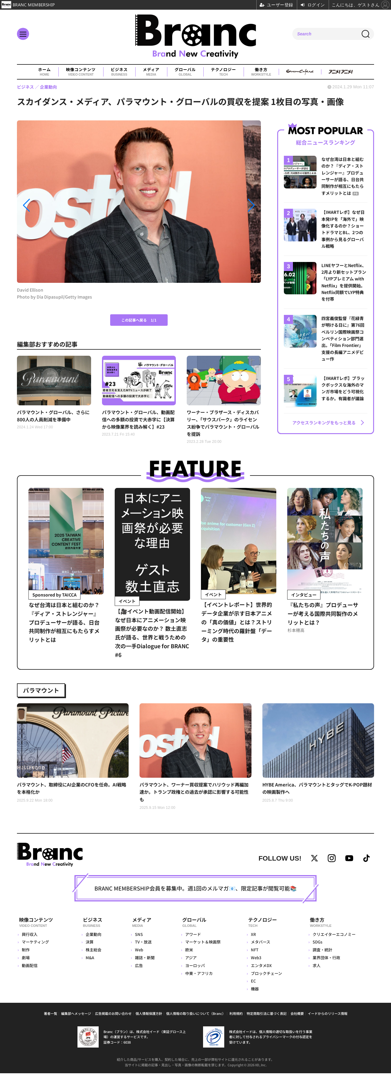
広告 (138, 971)
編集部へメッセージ (76, 1019)
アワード (192, 940)
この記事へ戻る (138, 319)
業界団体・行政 (326, 963)
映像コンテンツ (81, 72)
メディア (151, 72)
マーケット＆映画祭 (202, 947)
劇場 (26, 963)
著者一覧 (50, 1019)
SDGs (317, 947)
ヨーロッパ (194, 971)
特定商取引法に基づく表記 (267, 1019)
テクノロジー (223, 72)
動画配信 (30, 971)
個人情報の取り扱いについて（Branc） (195, 1019)
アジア (190, 963)
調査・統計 (322, 955)
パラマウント (44, 692)
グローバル (185, 72)
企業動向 (94, 940)
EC (253, 986)
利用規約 (236, 1019)
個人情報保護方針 (149, 1019)
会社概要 (297, 1019)
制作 (26, 955)
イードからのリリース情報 (327, 1019)
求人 (316, 971)
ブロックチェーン (266, 979)
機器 (254, 994)
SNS (138, 940)
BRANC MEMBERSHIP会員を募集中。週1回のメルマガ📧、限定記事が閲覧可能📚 (195, 896)
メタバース (260, 947)
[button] (53, 205)
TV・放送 (142, 947)
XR (253, 940)
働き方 (261, 72)
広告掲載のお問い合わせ (113, 1019)
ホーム (44, 72)
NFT (254, 955)
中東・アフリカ (198, 979)
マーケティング (35, 947)
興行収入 (30, 940)
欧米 (188, 955)
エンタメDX (261, 971)
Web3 (256, 963)
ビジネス (119, 72)
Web (138, 955)
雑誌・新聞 (143, 963)
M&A (90, 963)
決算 (90, 947)
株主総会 (94, 955)
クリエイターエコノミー (333, 940)
